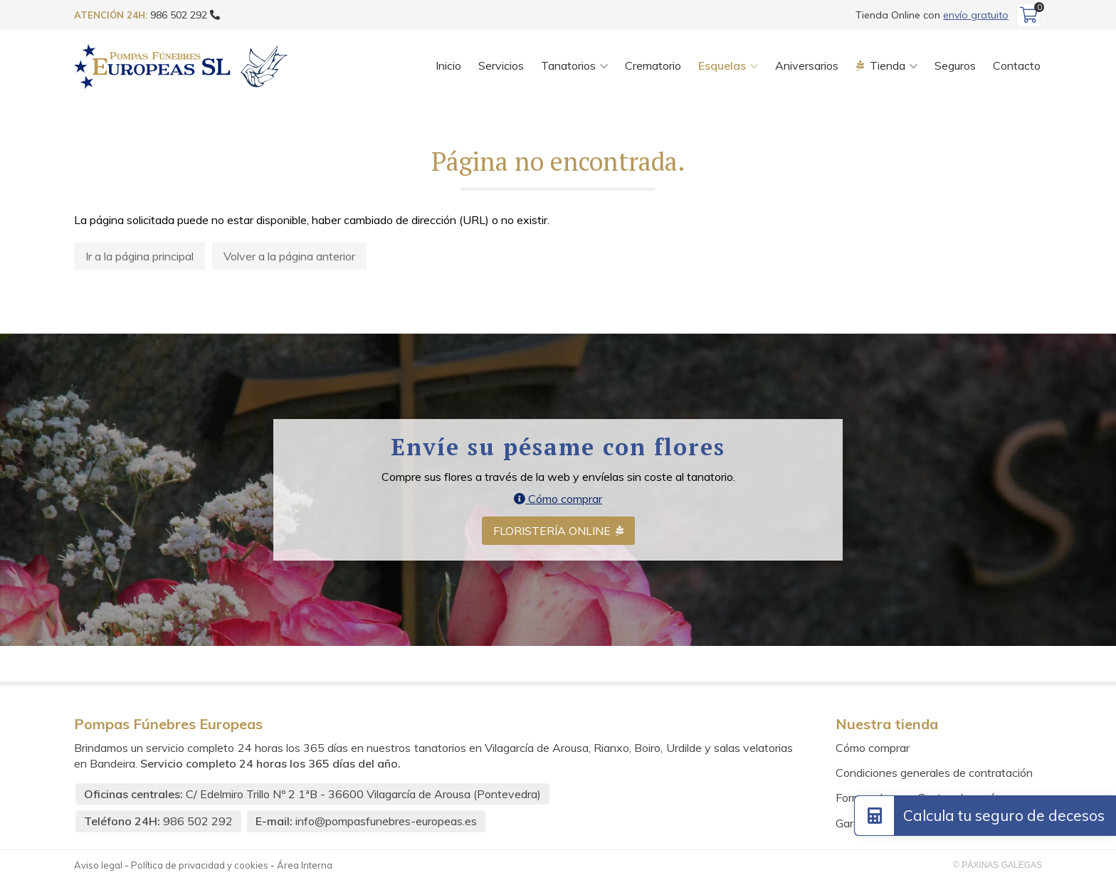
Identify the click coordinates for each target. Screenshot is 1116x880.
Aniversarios (806, 65)
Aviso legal (98, 865)
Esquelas (722, 65)
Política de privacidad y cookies (199, 865)
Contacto (1017, 65)
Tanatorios (568, 65)
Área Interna (304, 865)
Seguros (955, 65)
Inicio (448, 65)
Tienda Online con (932, 15)
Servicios (501, 65)
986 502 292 (198, 821)
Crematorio (653, 65)
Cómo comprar (558, 499)
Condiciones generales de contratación (934, 772)
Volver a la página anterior (289, 256)
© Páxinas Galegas (997, 865)
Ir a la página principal (139, 256)
